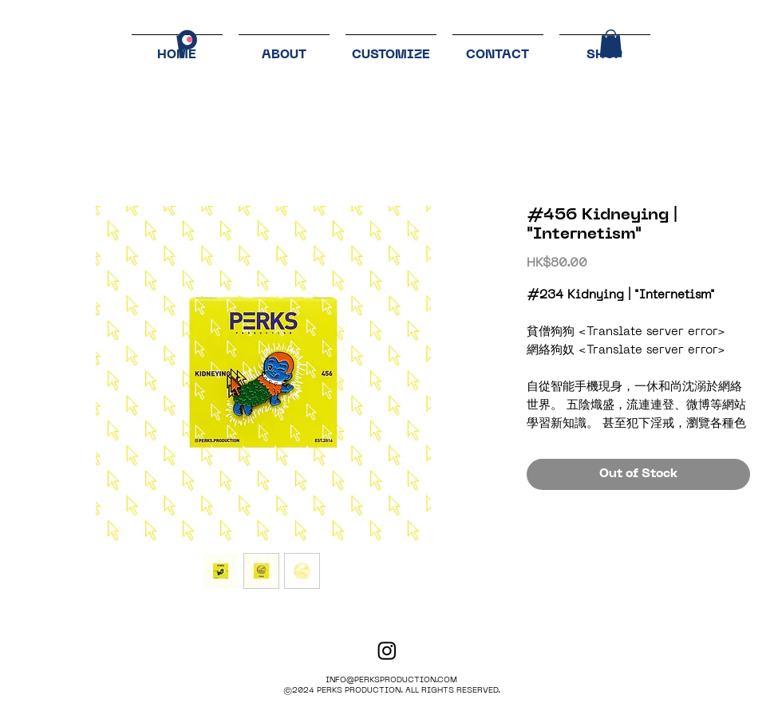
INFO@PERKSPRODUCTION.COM (391, 680)
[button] (610, 43)
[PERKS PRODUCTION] (387, 650)
